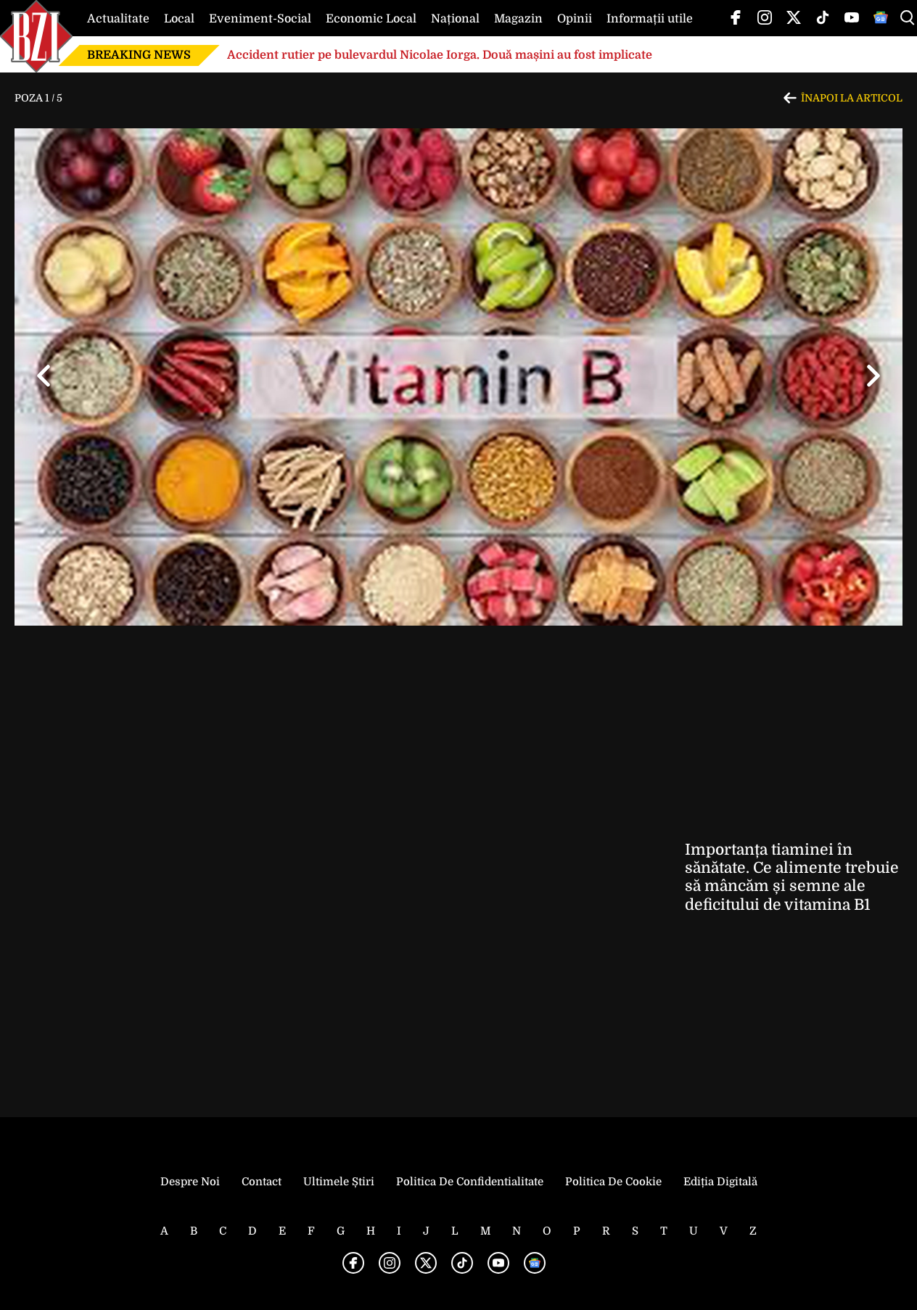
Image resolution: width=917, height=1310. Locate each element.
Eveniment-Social (260, 18)
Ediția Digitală (720, 1181)
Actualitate (118, 18)
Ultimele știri (338, 1181)
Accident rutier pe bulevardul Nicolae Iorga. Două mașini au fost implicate (439, 55)
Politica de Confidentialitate (469, 1181)
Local (179, 18)
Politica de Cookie (613, 1181)
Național (455, 18)
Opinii (574, 18)
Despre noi (190, 1181)
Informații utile (649, 18)
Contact (261, 1181)
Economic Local (371, 18)
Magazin (518, 18)
